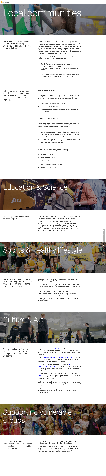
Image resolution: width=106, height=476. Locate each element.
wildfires (40, 375)
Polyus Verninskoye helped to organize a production (57, 357)
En (97, 2)
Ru (99, 2)
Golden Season (58, 349)
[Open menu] (103, 2)
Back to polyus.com (87, 2)
